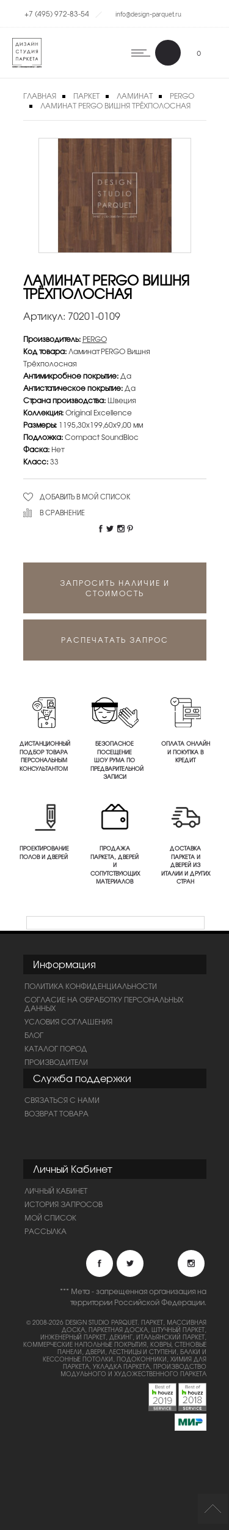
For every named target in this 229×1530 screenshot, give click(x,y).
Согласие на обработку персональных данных (103, 1003)
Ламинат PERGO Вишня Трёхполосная (115, 105)
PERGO (94, 338)
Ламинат (135, 95)
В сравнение (62, 512)
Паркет (86, 95)
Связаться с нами (62, 1099)
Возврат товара (56, 1113)
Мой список (50, 1217)
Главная (39, 95)
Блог (33, 1034)
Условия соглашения (68, 1021)
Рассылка (45, 1230)
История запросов (63, 1204)
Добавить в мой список (85, 496)
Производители (56, 1061)
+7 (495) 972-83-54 (56, 13)
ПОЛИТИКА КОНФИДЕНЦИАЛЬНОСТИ (90, 985)
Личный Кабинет (55, 1190)
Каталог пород (55, 1048)
